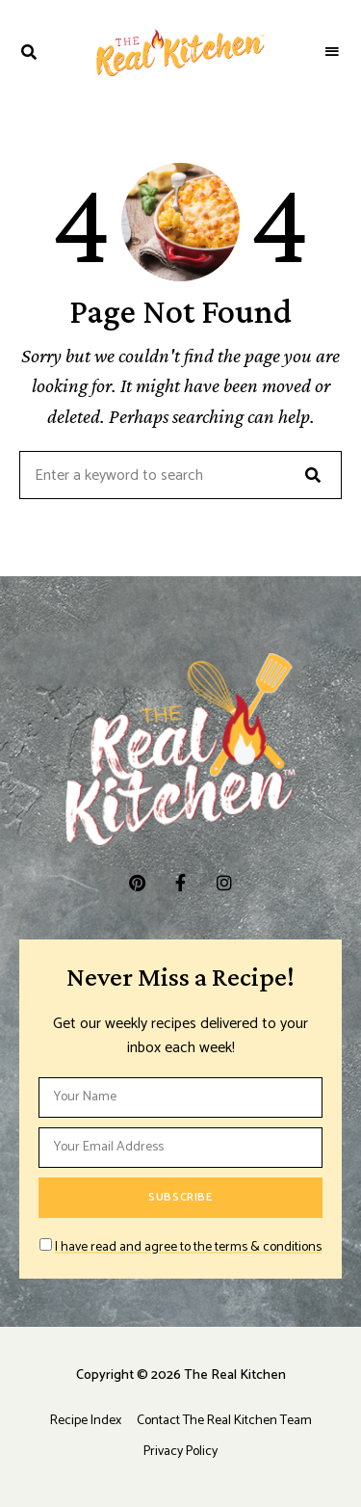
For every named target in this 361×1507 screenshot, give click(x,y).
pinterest (137, 882)
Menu (332, 52)
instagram (223, 882)
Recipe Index (85, 1421)
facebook (180, 882)
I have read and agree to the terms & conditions (188, 1247)
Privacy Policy (180, 1452)
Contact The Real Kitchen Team (224, 1421)
